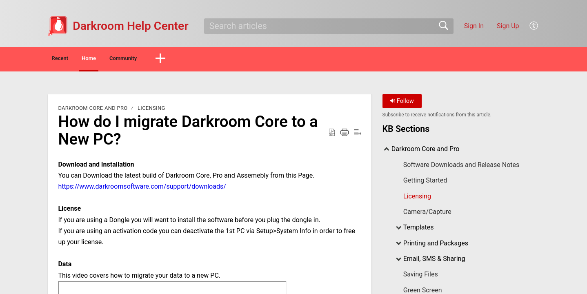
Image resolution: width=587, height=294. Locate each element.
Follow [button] (402, 103)
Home (120, 59)
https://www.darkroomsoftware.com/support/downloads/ (142, 188)
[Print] (344, 134)
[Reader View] (358, 134)
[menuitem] (534, 26)
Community (174, 59)
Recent (72, 59)
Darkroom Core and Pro (92, 110)
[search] (329, 26)
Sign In (474, 26)
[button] (222, 60)
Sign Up (508, 26)
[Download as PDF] (332, 134)
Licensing (151, 110)
